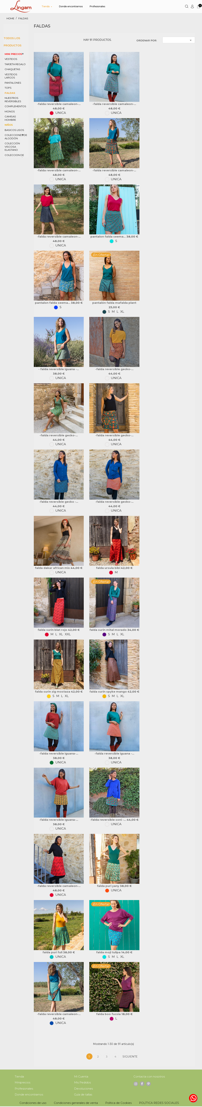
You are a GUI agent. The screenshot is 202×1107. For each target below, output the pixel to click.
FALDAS (10, 92)
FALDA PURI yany (108, 886)
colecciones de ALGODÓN (16, 137)
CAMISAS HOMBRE (10, 118)
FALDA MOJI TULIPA (108, 952)
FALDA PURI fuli (53, 952)
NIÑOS (9, 124)
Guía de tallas (83, 1095)
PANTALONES (13, 82)
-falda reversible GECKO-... (114, 369)
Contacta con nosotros (149, 1076)
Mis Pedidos (82, 1083)
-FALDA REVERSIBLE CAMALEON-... (59, 104)
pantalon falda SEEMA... (108, 236)
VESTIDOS (11, 58)
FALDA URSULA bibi (108, 568)
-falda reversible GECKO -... (58, 501)
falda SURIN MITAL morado (108, 630)
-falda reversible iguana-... (58, 753)
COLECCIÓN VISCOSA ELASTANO (12, 146)
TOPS (8, 87)
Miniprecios (22, 1083)
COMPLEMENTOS (15, 106)
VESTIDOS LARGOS (11, 76)
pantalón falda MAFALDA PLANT (114, 302)
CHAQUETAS (12, 69)
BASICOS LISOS (14, 130)
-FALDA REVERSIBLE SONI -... (108, 819)
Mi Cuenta (81, 1076)
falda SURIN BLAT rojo (53, 630)
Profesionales (24, 1089)
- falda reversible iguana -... (58, 369)
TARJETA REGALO (15, 64)
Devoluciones (83, 1089)
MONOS (10, 111)
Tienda (19, 1076)
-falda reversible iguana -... (114, 753)
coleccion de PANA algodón (15, 157)
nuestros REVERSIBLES (13, 99)
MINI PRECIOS (13, 53)
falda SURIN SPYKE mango (108, 691)
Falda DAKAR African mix (53, 568)
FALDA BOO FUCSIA (108, 1014)
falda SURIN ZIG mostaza (53, 691)
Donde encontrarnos (29, 1095)
